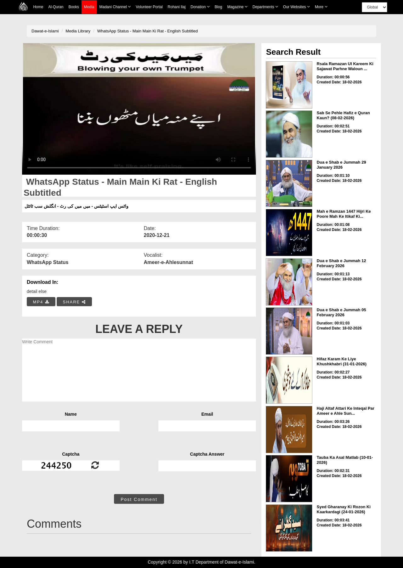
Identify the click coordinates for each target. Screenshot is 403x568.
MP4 (41, 302)
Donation (199, 6)
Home (38, 7)
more (321, 6)
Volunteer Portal (149, 7)
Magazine (237, 6)
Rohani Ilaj (177, 7)
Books (73, 7)
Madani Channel (115, 6)
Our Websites (296, 6)
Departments (265, 6)
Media (89, 7)
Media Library (77, 31)
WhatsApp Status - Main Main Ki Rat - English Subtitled (147, 31)
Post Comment (139, 499)
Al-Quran (55, 7)
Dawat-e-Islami (45, 31)
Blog (218, 7)
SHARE (74, 302)
